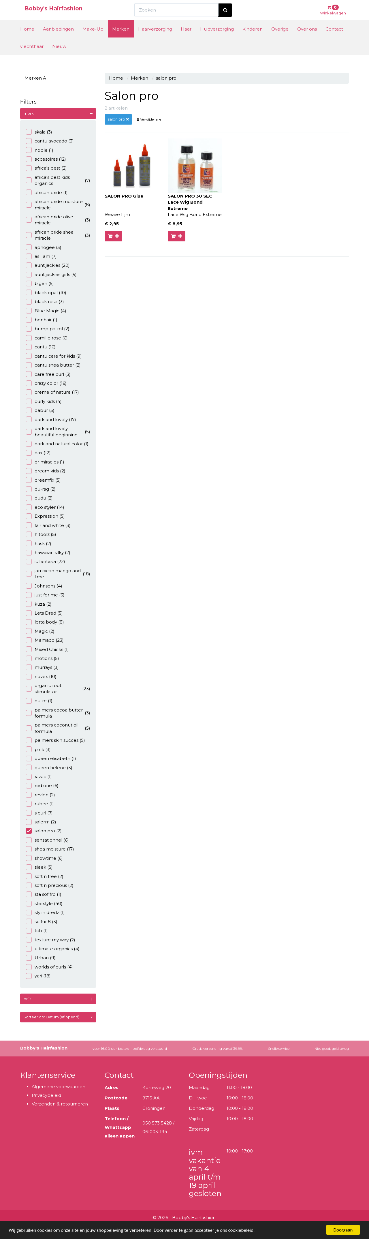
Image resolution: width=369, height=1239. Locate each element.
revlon (40, 795)
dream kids (45, 471)
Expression (45, 516)
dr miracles (45, 462)
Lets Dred (44, 613)
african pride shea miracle (58, 235)
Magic (40, 631)
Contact (334, 39)
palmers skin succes (55, 740)
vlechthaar (32, 57)
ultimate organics (53, 949)
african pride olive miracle (58, 220)
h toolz (41, 534)
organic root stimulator (58, 688)
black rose (45, 302)
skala (39, 132)
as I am (41, 256)
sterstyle (44, 903)
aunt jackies (48, 265)
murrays (42, 667)
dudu (39, 498)
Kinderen (252, 39)
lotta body (45, 622)
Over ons (307, 39)
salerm (41, 822)
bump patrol (47, 329)
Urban (41, 958)
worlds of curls (49, 967)
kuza (39, 604)
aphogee (43, 247)
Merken (120, 39)
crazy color (46, 383)
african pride (47, 192)
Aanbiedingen (58, 39)
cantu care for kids (54, 356)
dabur (40, 410)
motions (42, 658)
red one (42, 785)
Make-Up (92, 39)
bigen (40, 283)
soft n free (44, 876)
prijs (27, 998)
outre (39, 701)
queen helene (49, 768)
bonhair (41, 320)
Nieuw (59, 57)
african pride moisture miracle (58, 204)
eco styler (45, 507)
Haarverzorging (155, 39)
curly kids (44, 401)
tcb (37, 931)
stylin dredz (45, 912)
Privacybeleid (46, 1095)
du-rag (41, 489)
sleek (39, 867)
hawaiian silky (48, 552)
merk (29, 113)
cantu (41, 347)
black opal (46, 293)
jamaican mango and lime (58, 573)
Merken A (35, 78)
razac (39, 777)
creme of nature (52, 392)
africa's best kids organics (58, 180)
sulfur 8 (41, 922)
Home (27, 39)
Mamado (45, 640)
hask (38, 543)
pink (38, 749)
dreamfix (43, 480)
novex (41, 676)
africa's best (46, 168)
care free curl (48, 374)
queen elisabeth (51, 758)
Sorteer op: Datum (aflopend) (58, 1017)
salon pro (44, 831)
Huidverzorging (217, 39)
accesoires (46, 159)
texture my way (50, 940)
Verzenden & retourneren (60, 1104)
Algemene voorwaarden (58, 1086)
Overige (280, 39)
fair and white (48, 525)
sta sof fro (43, 894)
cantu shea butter (53, 365)
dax (38, 453)
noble (39, 150)
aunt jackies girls (51, 274)
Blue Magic (46, 311)
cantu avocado (50, 141)
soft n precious (50, 885)
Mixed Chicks (47, 649)
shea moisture (50, 849)
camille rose (47, 338)
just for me (45, 595)
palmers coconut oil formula (58, 728)
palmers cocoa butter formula (58, 713)
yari (38, 976)
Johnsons (44, 586)
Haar (186, 39)
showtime (44, 858)
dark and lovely (51, 419)
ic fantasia (45, 561)
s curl (39, 813)
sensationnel (47, 840)
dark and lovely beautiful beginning (58, 431)
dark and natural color (57, 444)
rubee (40, 804)
